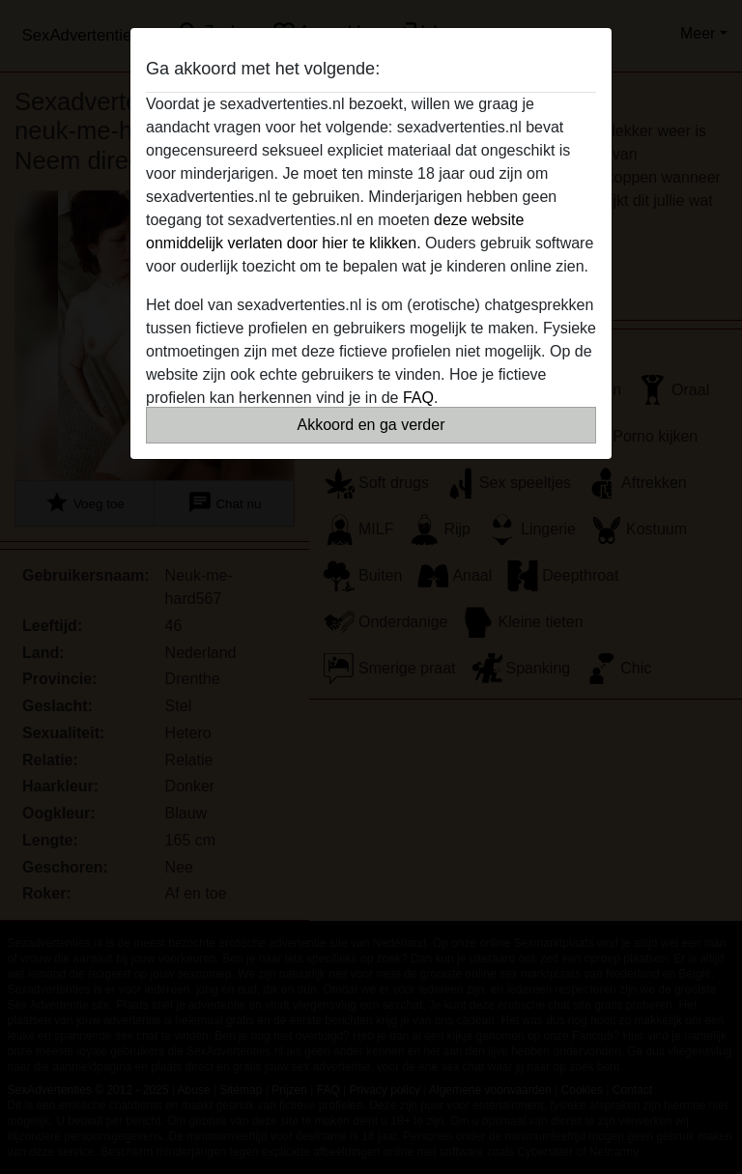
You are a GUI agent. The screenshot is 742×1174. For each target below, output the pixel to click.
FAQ (418, 397)
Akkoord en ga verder (371, 424)
